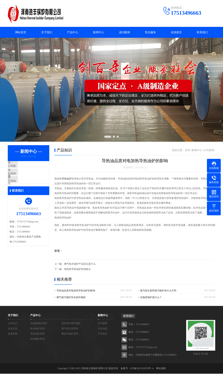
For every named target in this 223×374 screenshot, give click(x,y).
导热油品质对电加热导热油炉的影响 (76, 291)
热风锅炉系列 (37, 339)
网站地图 (161, 368)
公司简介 (12, 323)
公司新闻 (21, 166)
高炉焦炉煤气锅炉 (71, 323)
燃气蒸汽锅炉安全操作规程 (71, 297)
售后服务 (150, 32)
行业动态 (21, 176)
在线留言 (176, 32)
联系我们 (202, 32)
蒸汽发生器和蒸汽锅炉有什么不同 (158, 291)
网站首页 (20, 32)
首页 (187, 150)
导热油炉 (66, 179)
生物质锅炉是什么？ (151, 297)
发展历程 (12, 334)
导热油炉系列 (37, 334)
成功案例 (124, 32)
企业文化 (12, 329)
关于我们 (46, 32)
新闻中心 (98, 32)
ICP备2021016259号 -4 (142, 368)
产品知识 (21, 187)
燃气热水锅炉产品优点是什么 (80, 264)
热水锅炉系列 (37, 329)
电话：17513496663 (138, 332)
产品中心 (72, 32)
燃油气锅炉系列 (69, 334)
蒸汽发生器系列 (69, 329)
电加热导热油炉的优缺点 (77, 269)
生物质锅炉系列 (38, 323)
